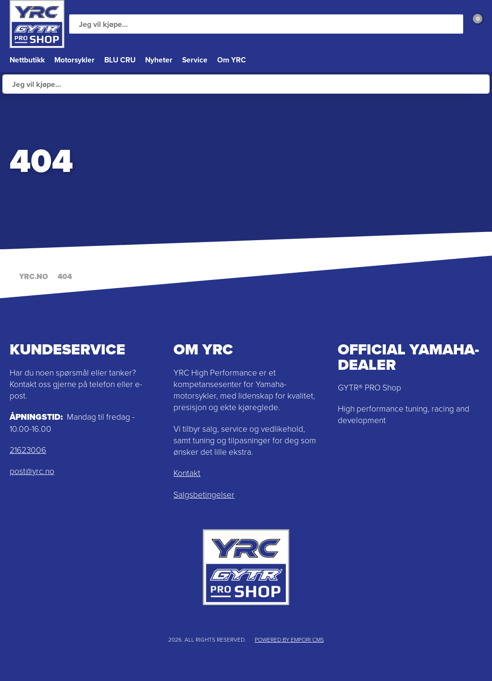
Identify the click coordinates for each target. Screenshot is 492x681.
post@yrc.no (32, 471)
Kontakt (186, 473)
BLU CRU (119, 59)
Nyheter (158, 59)
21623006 (28, 450)
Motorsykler (74, 59)
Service (195, 59)
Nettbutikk (27, 59)
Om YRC (231, 59)
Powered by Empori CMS (289, 639)
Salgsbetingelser (203, 494)
